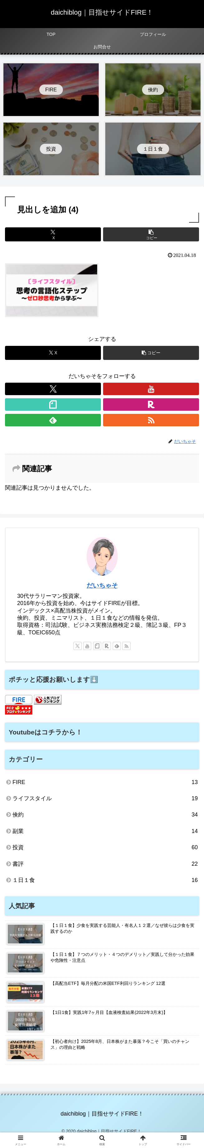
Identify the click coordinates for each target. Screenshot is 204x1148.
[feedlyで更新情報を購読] (53, 420)
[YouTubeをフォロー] (151, 389)
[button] (151, 234)
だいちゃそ (102, 585)
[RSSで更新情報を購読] (151, 420)
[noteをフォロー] (53, 404)
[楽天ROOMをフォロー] (151, 404)
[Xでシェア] (53, 234)
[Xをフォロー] (53, 389)
